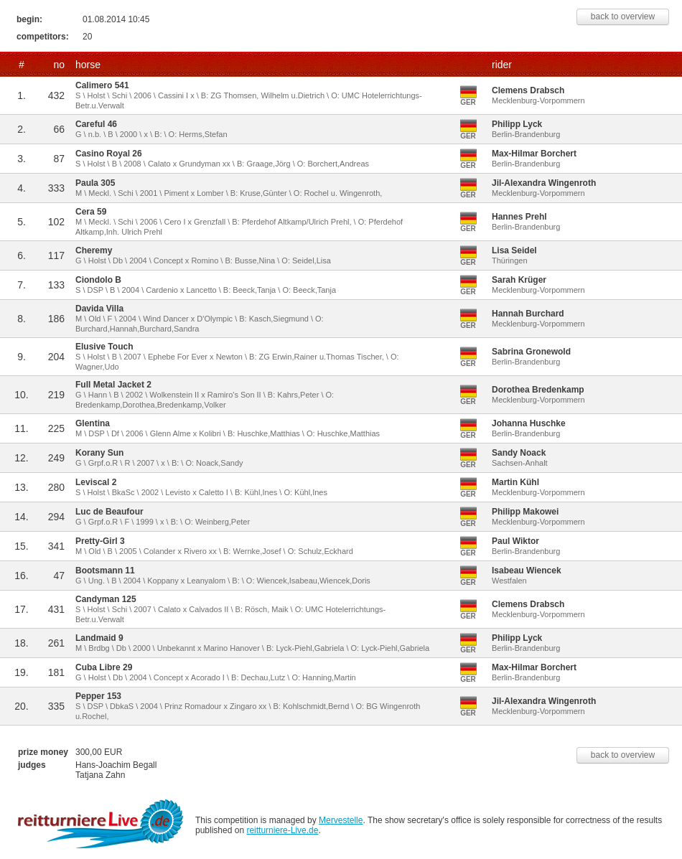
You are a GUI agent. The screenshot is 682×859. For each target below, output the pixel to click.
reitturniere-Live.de (282, 830)
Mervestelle (341, 820)
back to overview (623, 16)
